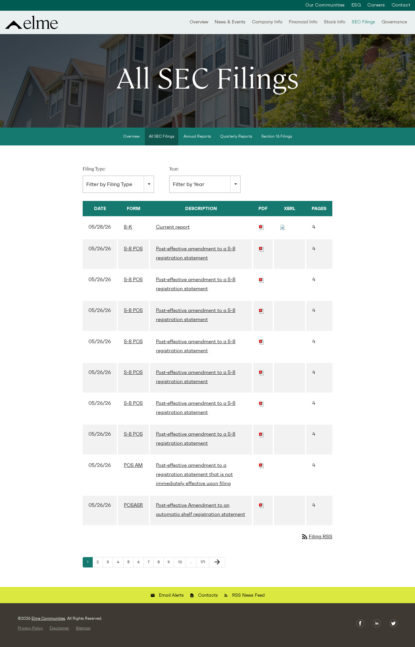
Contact (401, 5)
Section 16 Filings (276, 140)
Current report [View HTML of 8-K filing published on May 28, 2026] (173, 231)
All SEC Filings (161, 140)
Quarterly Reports (236, 140)
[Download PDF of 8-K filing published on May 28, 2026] (261, 231)
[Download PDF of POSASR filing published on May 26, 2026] (261, 509)
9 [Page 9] (170, 567)
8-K (128, 231)
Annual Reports (197, 140)
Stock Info (334, 22)
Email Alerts (171, 599)
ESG (356, 5)
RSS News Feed (248, 599)
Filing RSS (316, 540)
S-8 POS (133, 252)
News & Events (230, 22)
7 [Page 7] (151, 567)
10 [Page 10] (182, 567)
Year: (174, 173)
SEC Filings (363, 22)
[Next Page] (217, 566)
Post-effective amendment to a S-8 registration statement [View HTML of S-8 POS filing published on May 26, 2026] (195, 257)
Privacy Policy (30, 632)
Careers (376, 5)
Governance (394, 22)
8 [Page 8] (160, 567)
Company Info (267, 22)
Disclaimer (59, 632)
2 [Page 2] (99, 567)
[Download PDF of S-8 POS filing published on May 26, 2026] (261, 252)
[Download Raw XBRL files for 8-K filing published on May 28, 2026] (282, 231)
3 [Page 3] (109, 567)
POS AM (133, 469)
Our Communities (325, 5)
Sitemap (83, 632)
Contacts (208, 599)
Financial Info (303, 22)
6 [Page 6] (140, 567)
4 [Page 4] (120, 567)
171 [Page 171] (204, 567)
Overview (199, 22)
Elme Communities (48, 622)
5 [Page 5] (130, 567)
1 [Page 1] (90, 567)
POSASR (133, 509)
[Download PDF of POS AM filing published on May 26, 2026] (261, 469)
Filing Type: (94, 173)
